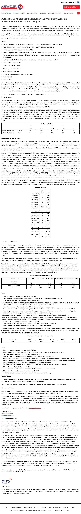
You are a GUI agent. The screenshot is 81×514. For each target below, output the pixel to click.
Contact (43, 13)
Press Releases (19, 13)
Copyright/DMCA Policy (54, 507)
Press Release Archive (16, 507)
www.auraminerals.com (35, 408)
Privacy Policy (65, 507)
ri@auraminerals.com (7, 413)
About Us (51, 13)
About (7, 507)
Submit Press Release (29, 507)
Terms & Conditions (41, 507)
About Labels (32, 13)
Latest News (6, 13)
